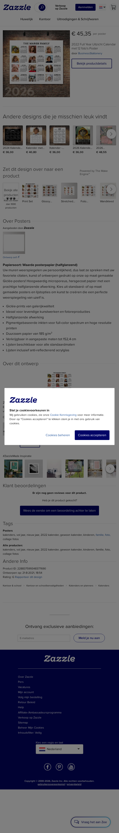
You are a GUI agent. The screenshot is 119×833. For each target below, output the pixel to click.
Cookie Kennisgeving (63, 415)
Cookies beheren (58, 435)
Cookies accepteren (92, 435)
